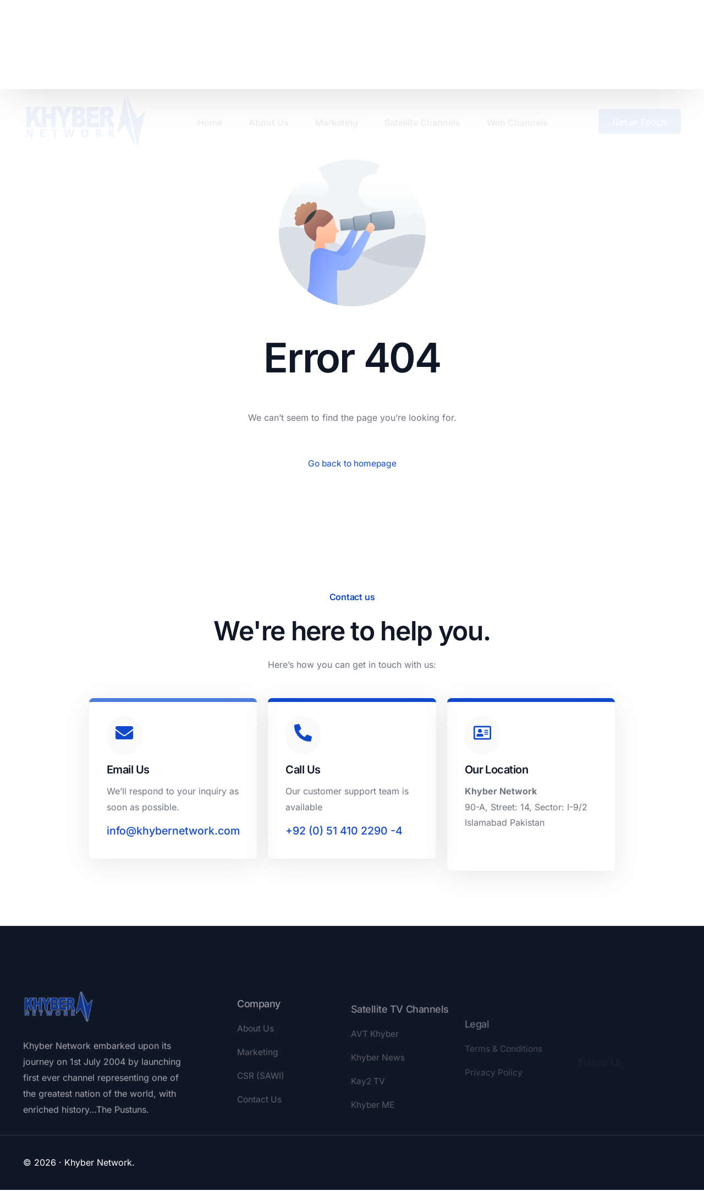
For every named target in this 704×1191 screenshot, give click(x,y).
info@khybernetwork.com (175, 832)
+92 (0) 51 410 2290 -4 (344, 832)
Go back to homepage (352, 463)
